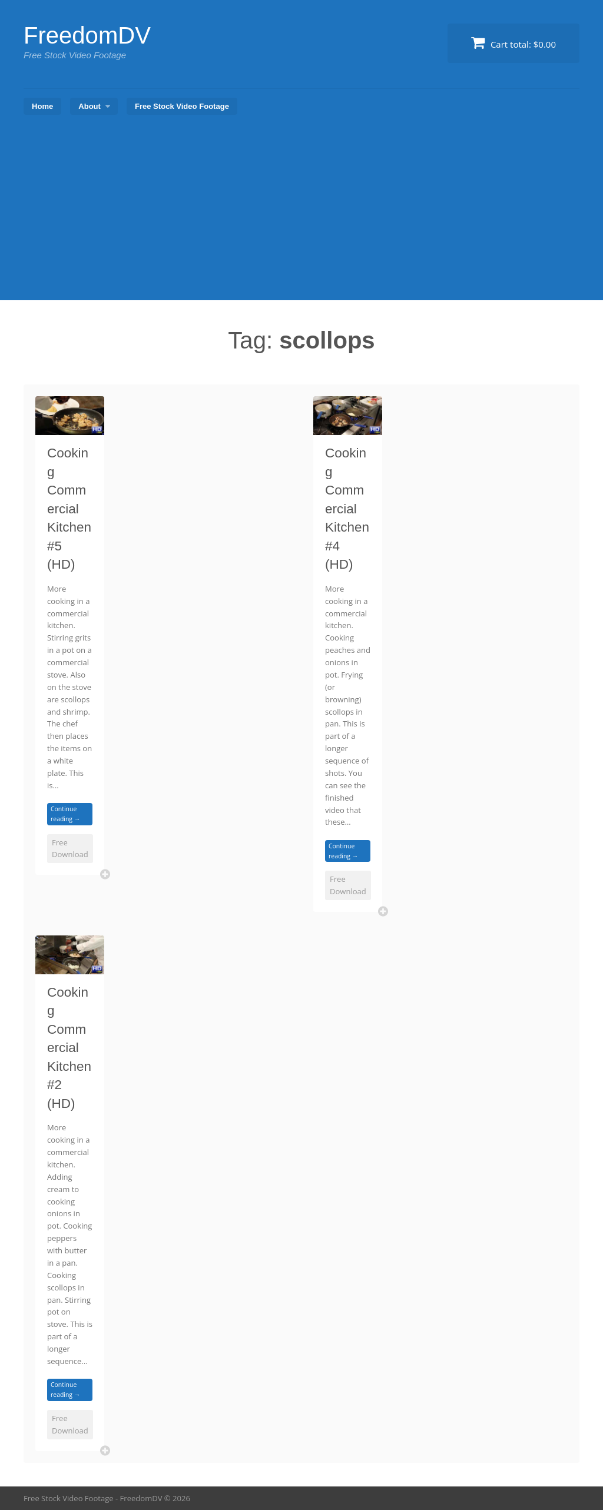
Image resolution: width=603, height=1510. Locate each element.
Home (42, 106)
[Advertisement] (301, 212)
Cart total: (513, 42)
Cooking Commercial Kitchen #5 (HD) (69, 509)
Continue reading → (65, 814)
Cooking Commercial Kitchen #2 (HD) (69, 1048)
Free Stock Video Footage (182, 106)
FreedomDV (87, 35)
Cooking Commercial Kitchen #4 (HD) (347, 509)
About (89, 106)
